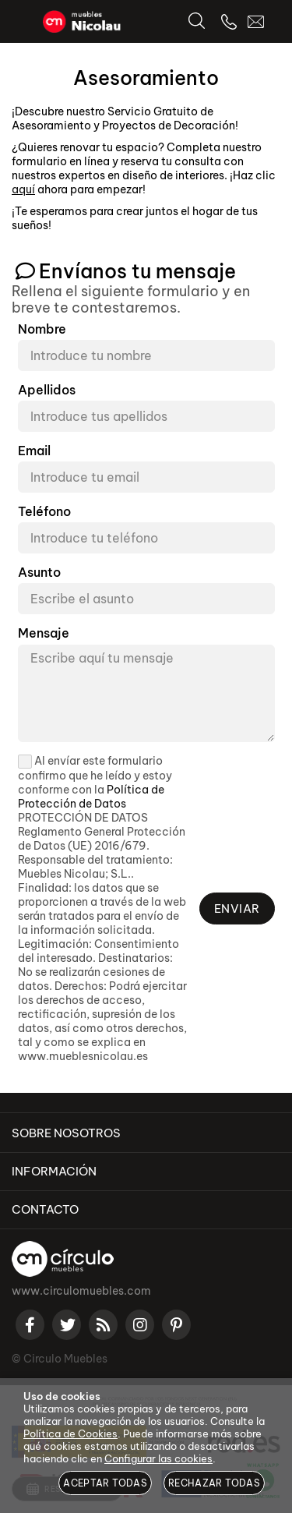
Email (34, 451)
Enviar (237, 908)
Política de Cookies (70, 1433)
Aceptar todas (105, 1483)
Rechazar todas (214, 1483)
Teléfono (44, 511)
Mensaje (43, 633)
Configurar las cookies (158, 1458)
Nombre (42, 329)
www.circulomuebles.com (81, 1291)
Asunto (39, 572)
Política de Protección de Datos (91, 797)
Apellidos (47, 390)
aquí (23, 189)
